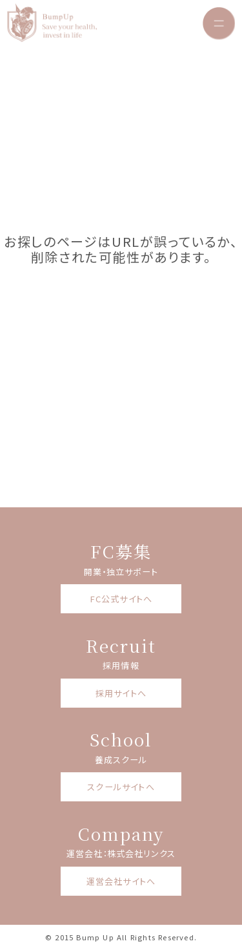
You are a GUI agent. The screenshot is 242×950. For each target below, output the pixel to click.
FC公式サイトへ (121, 599)
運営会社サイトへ (121, 881)
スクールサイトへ (121, 787)
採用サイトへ (121, 693)
